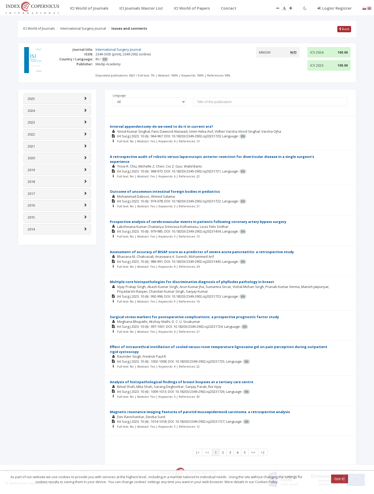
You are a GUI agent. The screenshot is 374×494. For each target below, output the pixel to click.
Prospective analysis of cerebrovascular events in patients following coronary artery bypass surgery (198, 221)
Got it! (339, 478)
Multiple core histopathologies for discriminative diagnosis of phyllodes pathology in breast (192, 281)
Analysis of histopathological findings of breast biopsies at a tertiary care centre (181, 382)
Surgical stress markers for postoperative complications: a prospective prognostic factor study (194, 317)
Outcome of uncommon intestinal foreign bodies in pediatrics (165, 191)
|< (198, 452)
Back (344, 29)
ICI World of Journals (39, 28)
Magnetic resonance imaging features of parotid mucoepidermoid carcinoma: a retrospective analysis (200, 411)
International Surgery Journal (83, 28)
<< (207, 452)
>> (253, 452)
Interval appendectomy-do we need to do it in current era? (161, 126)
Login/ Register (335, 8)
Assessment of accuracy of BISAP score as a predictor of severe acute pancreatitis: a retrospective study (202, 251)
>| (263, 452)
